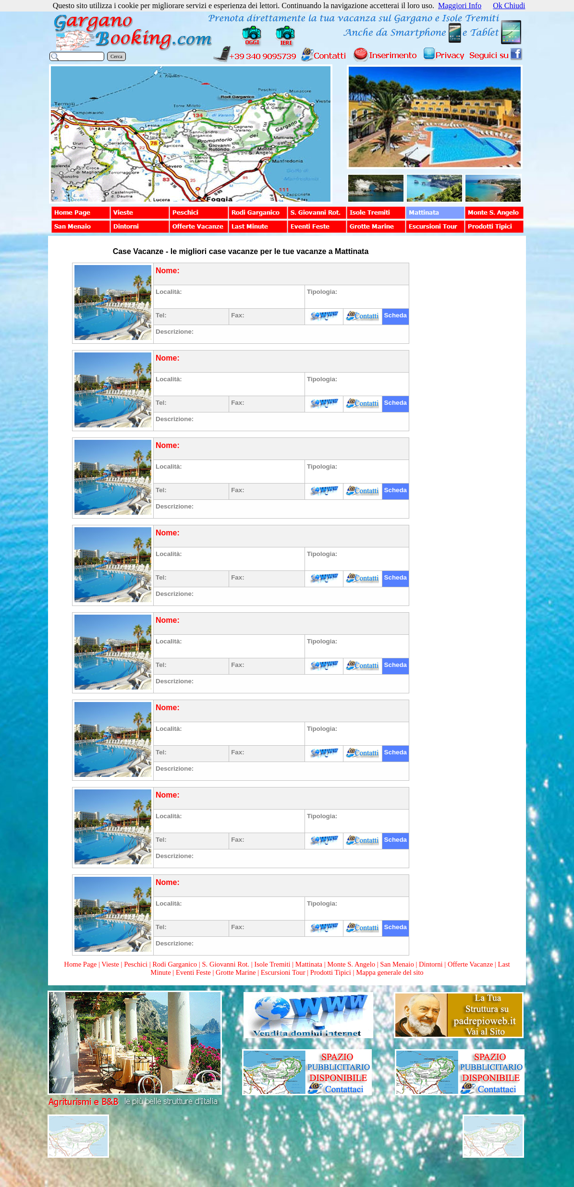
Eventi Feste (194, 972)
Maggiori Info (459, 5)
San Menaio (397, 964)
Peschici (135, 964)
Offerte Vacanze (470, 964)
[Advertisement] (467, 390)
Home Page (80, 964)
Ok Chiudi (509, 5)
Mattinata (308, 964)
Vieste (110, 964)
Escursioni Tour (283, 972)
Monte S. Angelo (351, 964)
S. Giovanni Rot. (225, 964)
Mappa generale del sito (389, 972)
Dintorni (431, 964)
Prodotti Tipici (330, 972)
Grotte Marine (236, 972)
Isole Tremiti (272, 964)
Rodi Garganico (174, 964)
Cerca (116, 56)
